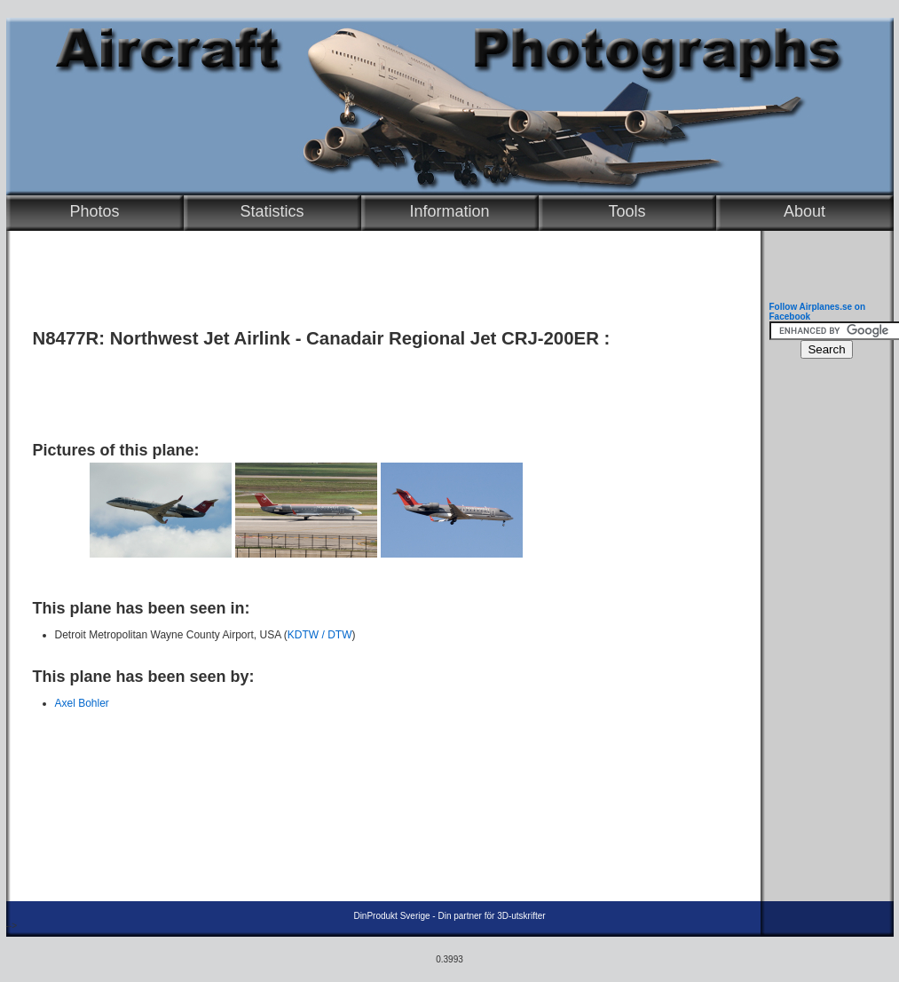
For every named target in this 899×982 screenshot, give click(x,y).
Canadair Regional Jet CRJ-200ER (452, 338)
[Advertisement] (379, 388)
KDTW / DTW (320, 635)
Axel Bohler (82, 703)
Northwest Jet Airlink (200, 338)
